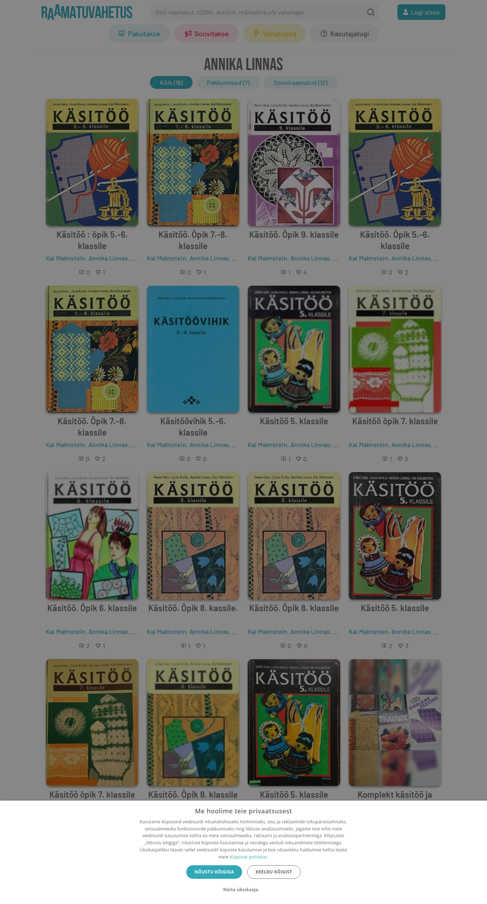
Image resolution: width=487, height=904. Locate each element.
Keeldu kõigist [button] (274, 872)
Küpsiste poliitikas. (249, 857)
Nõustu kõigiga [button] (214, 872)
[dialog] (243, 852)
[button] (243, 889)
